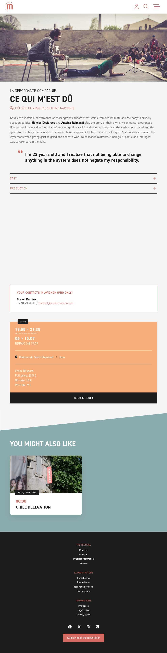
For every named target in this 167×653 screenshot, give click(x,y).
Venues (83, 563)
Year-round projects (83, 586)
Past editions (83, 582)
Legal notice (83, 610)
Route (60, 357)
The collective (83, 578)
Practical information (83, 558)
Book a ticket (83, 398)
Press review (83, 591)
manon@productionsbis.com (56, 303)
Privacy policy (84, 614)
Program (83, 550)
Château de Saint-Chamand (36, 357)
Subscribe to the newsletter (83, 638)
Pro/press (83, 605)
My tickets (84, 554)
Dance (23, 321)
